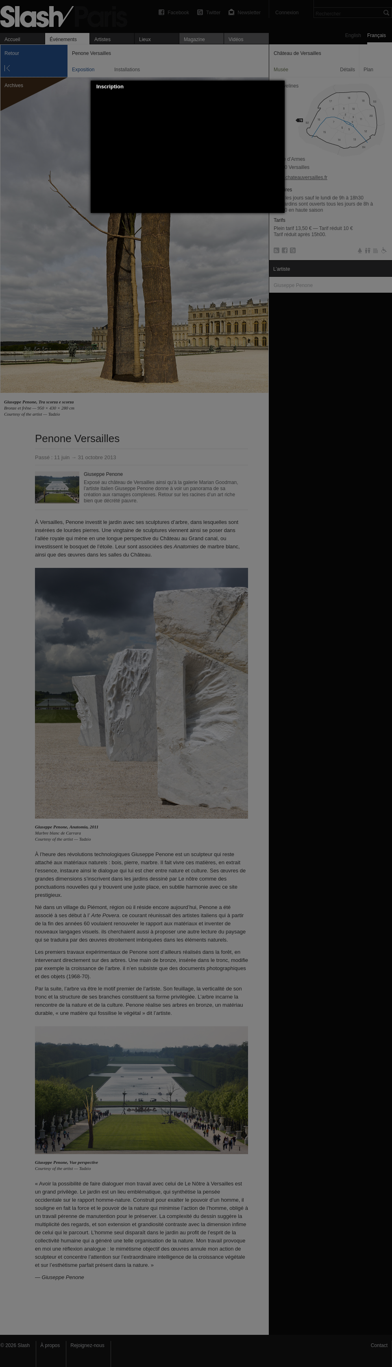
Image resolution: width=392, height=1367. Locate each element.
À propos (50, 1345)
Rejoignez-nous (87, 1345)
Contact (379, 1345)
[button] (278, 86)
